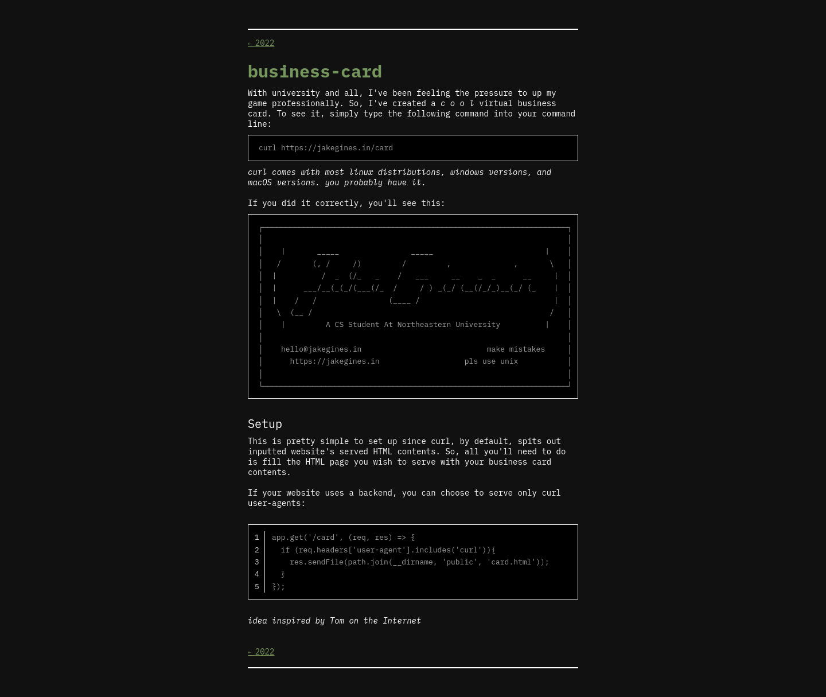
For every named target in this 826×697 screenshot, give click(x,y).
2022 (261, 43)
